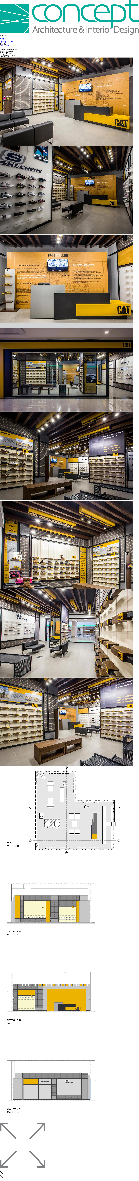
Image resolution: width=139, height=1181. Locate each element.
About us (3, 38)
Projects (2, 40)
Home (2, 37)
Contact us (3, 42)
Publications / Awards (6, 41)
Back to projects (5, 45)
